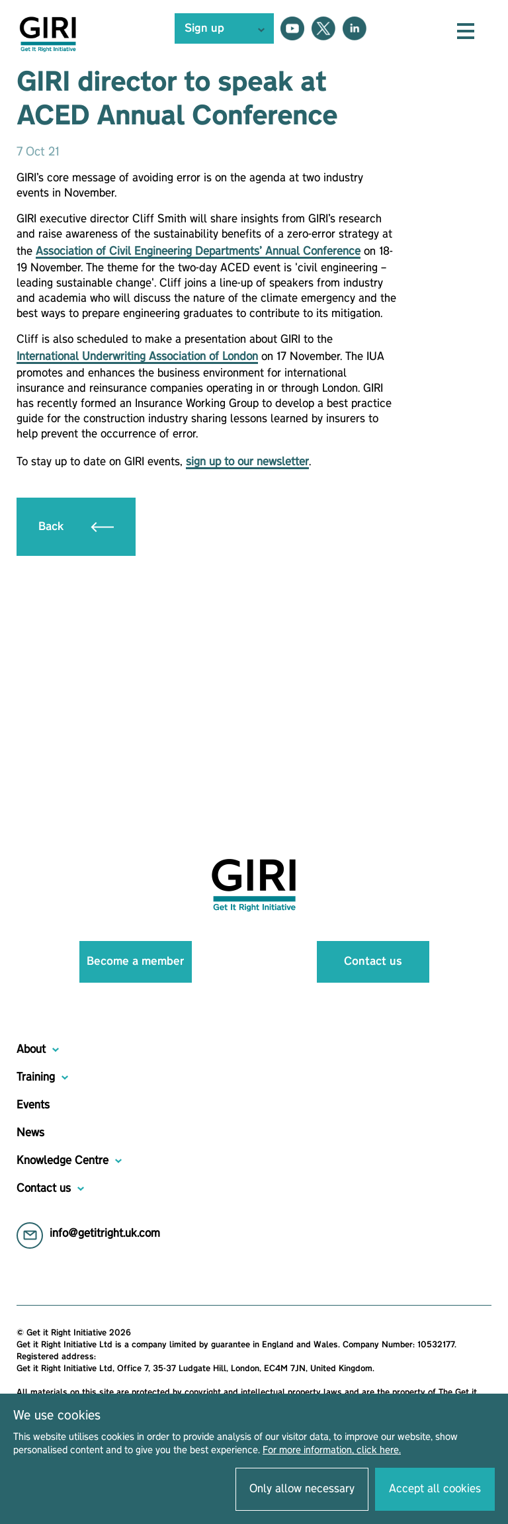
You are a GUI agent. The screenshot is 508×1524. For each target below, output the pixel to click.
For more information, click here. (332, 1450)
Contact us (373, 961)
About (31, 1049)
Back (76, 526)
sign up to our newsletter (247, 462)
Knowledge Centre (62, 1160)
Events (33, 1105)
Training (36, 1077)
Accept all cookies (435, 1489)
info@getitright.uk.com (105, 1233)
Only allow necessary (302, 1489)
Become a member (135, 961)
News (30, 1133)
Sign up (204, 28)
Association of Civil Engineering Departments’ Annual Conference (198, 251)
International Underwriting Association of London (137, 356)
